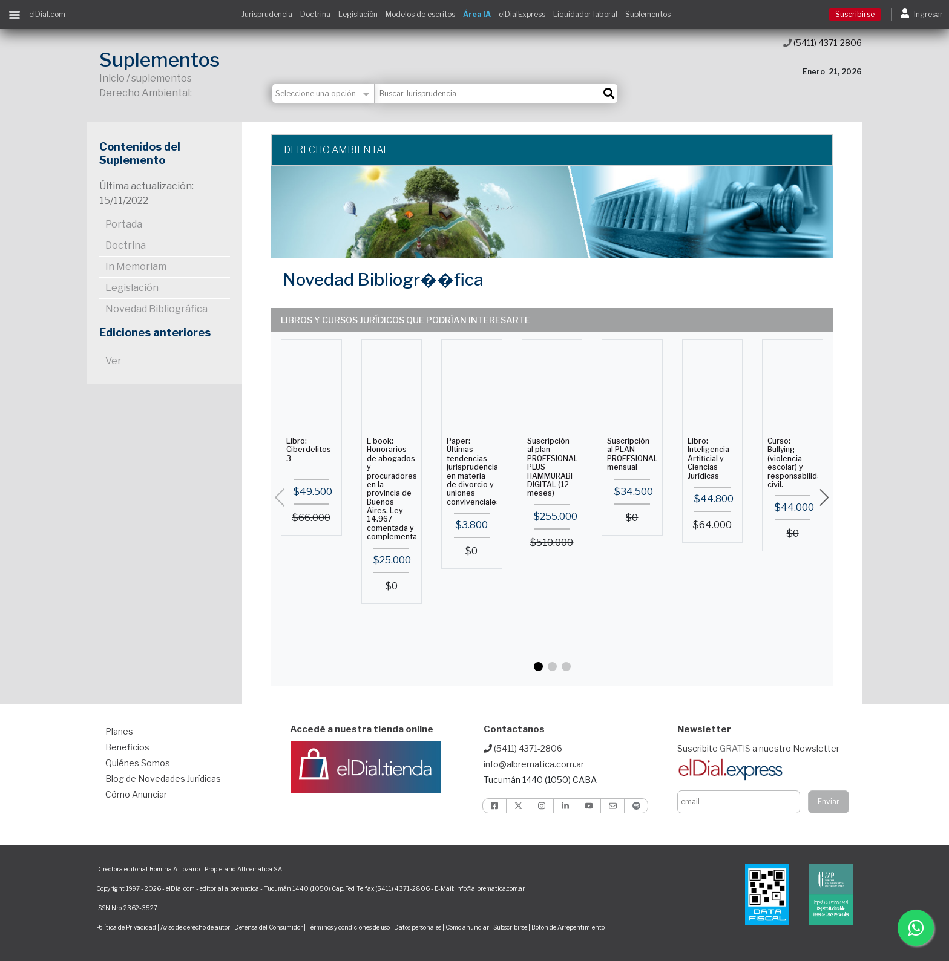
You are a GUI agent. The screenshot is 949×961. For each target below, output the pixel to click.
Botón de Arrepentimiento (568, 927)
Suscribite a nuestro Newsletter (758, 748)
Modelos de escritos (420, 14)
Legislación (358, 14)
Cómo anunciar (467, 927)
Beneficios (127, 747)
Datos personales (417, 927)
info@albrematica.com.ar (534, 764)
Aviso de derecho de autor (195, 927)
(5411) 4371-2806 (822, 43)
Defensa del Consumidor (268, 927)
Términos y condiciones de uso (348, 927)
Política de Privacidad (126, 927)
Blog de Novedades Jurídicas (163, 778)
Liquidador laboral (585, 14)
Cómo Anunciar (136, 794)
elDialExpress (522, 14)
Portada (123, 224)
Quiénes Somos (137, 763)
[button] (538, 666)
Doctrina (315, 14)
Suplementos (648, 14)
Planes (119, 731)
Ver (113, 361)
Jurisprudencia (266, 14)
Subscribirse (510, 927)
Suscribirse (855, 14)
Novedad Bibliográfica (156, 309)
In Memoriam (135, 266)
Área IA (477, 14)
